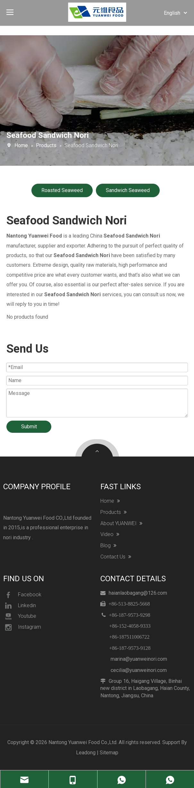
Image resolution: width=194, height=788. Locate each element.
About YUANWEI (121, 523)
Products (113, 512)
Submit (29, 426)
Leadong (86, 753)
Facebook (22, 595)
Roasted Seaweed (62, 190)
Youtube (19, 616)
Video (109, 534)
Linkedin (19, 605)
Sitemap (109, 753)
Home (110, 501)
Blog (108, 545)
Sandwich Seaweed (128, 190)
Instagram (22, 627)
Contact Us (115, 557)
